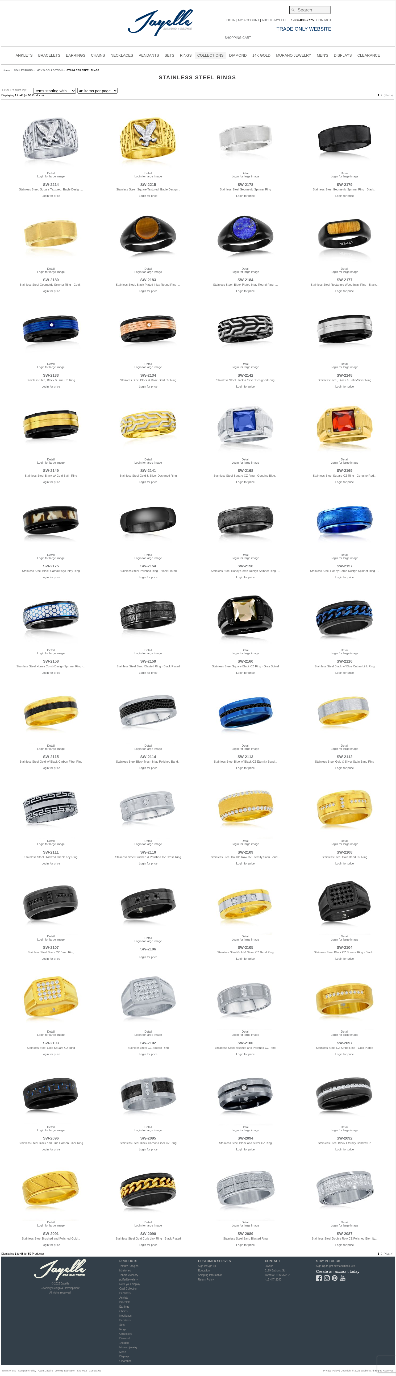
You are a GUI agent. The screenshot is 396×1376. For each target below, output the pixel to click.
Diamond (124, 1338)
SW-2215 (148, 184)
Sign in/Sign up (207, 1266)
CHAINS (98, 56)
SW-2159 (148, 661)
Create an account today (337, 1271)
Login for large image (51, 176)
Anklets (123, 1297)
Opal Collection (128, 1288)
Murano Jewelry (293, 56)
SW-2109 (245, 852)
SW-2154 (148, 566)
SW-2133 (51, 375)
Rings (122, 1329)
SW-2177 (344, 280)
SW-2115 (51, 757)
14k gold (124, 1342)
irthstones (125, 1270)
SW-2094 (245, 1138)
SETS (169, 56)
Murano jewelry (128, 1347)
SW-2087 (344, 1234)
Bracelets (125, 1302)
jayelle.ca (366, 1370)
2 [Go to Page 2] (381, 95)
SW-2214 (51, 184)
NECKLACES (122, 56)
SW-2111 (51, 852)
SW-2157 (344, 566)
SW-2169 (344, 470)
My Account (248, 20)
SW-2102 (148, 1043)
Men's (122, 1351)
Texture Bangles (129, 1266)
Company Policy (27, 1370)
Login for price (51, 195)
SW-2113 (245, 757)
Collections (125, 1333)
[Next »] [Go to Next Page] (388, 95)
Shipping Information (210, 1275)
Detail (51, 173)
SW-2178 (245, 184)
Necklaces (125, 1315)
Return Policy (206, 1279)
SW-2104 (344, 947)
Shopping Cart (238, 38)
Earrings (124, 1306)
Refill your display (129, 1284)
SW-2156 (245, 566)
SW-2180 (51, 280)
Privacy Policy (331, 1370)
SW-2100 (245, 1043)
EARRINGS (75, 56)
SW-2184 (245, 280)
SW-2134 (148, 375)
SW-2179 (344, 184)
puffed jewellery (128, 1279)
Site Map (82, 1370)
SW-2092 (344, 1138)
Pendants (125, 1293)
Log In (230, 20)
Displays (343, 55)
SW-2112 (344, 757)
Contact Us (95, 1370)
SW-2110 (148, 852)
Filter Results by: (14, 90)
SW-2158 (51, 661)
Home (6, 70)
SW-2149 (51, 470)
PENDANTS (149, 56)
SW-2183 (148, 280)
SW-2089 (245, 1234)
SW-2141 (148, 470)
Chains (123, 1311)
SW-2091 (51, 1234)
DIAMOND (238, 56)
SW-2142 (245, 375)
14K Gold (261, 56)
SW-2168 (245, 470)
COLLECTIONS (210, 56)
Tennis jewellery (128, 1275)
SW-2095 (148, 1138)
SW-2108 (344, 852)
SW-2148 (344, 375)
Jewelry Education (65, 1370)
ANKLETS (24, 56)
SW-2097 (344, 1043)
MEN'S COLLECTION (50, 70)
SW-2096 (51, 1138)
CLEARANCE (368, 56)
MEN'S (322, 56)
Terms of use (9, 1370)
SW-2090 (148, 1234)
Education (204, 1270)
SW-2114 (148, 757)
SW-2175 (51, 566)
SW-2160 (245, 661)
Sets (122, 1324)
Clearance (125, 1361)
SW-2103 (51, 1043)
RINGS (185, 56)
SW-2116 (344, 661)
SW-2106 (148, 949)
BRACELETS (49, 56)
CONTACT (323, 20)
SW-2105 (245, 947)
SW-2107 (51, 947)
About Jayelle (274, 20)
